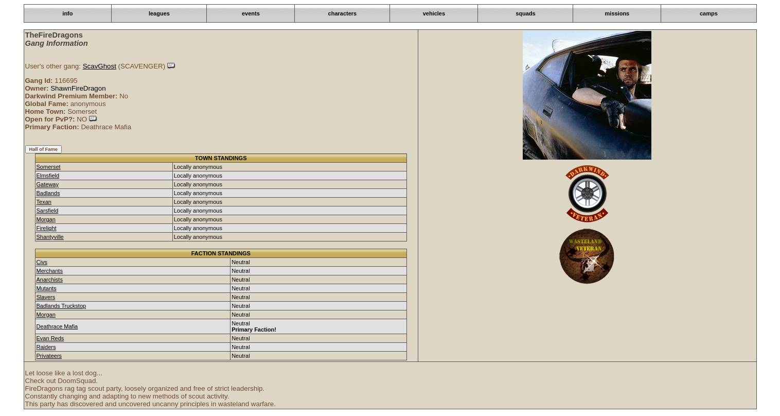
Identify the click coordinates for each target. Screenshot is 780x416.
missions (617, 13)
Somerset (49, 167)
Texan (44, 202)
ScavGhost (99, 66)
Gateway (48, 184)
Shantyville (50, 237)
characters (342, 13)
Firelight (47, 228)
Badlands (48, 193)
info (67, 13)
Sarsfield (48, 210)
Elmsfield (48, 175)
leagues (159, 13)
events (251, 13)
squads (526, 13)
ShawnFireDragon (77, 88)
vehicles (434, 13)
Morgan (46, 219)
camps (709, 13)
